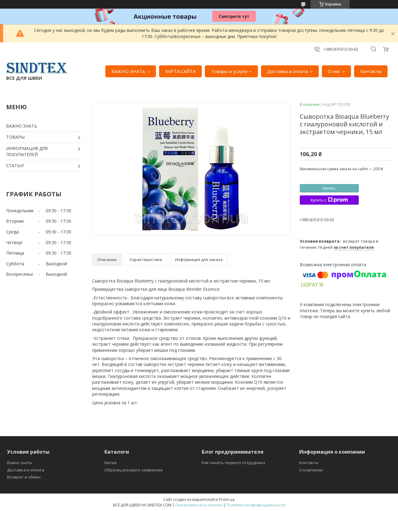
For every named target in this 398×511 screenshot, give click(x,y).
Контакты (370, 71)
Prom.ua (227, 499)
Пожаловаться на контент (198, 505)
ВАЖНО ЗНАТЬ (128, 71)
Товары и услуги (229, 71)
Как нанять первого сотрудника (233, 462)
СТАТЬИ (15, 165)
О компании (311, 470)
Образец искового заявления (133, 470)
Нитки (110, 462)
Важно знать (19, 462)
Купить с (329, 200)
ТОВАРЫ (15, 137)
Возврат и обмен (24, 477)
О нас (334, 71)
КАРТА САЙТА (180, 71)
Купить (329, 188)
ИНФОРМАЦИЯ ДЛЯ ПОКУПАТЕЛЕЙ (27, 151)
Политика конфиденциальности (255, 505)
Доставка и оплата (287, 71)
